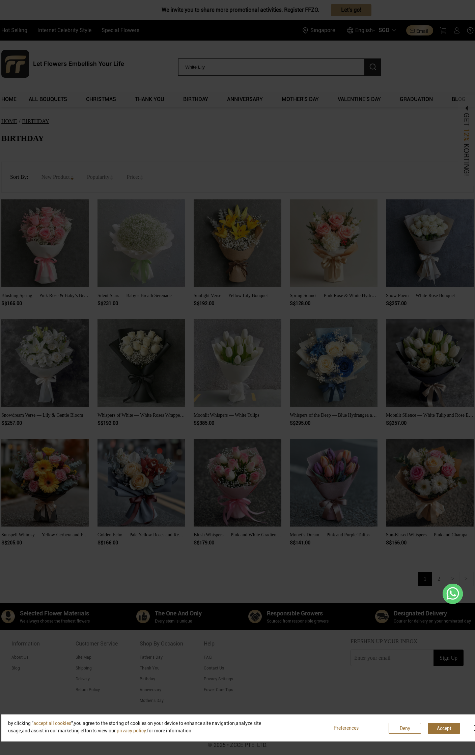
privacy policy (131, 730)
